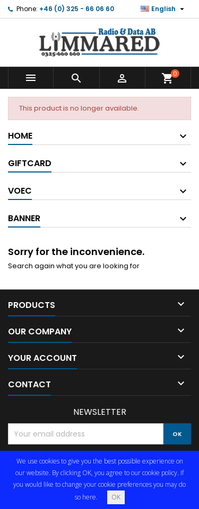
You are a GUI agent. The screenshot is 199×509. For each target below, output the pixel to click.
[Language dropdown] (164, 9)
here (89, 497)
